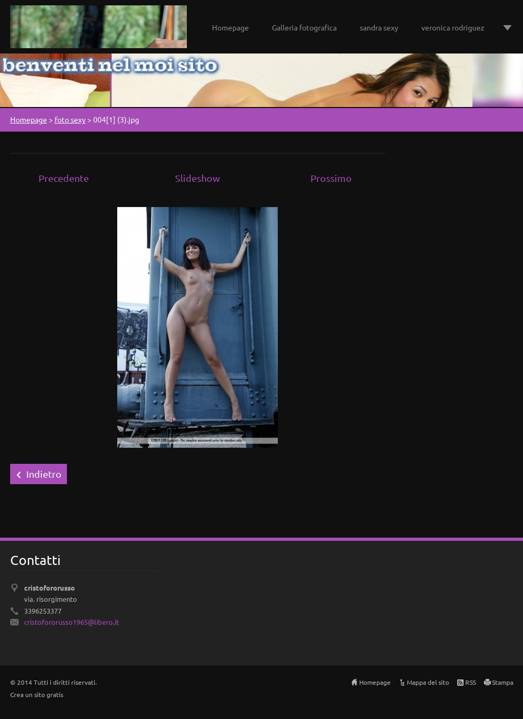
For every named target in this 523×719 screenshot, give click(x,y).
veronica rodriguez (452, 27)
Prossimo (331, 177)
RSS (470, 682)
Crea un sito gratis (36, 694)
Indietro (44, 473)
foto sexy (70, 119)
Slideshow (197, 177)
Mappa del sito (428, 682)
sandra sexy (379, 27)
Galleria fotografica (304, 27)
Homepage (230, 27)
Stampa (502, 682)
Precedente (64, 177)
